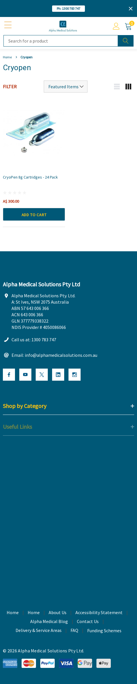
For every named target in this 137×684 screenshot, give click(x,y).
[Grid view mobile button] (128, 86)
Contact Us (88, 621)
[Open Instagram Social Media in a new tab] (74, 375)
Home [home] (13, 613)
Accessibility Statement (99, 613)
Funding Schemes (104, 631)
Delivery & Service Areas (39, 630)
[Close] (131, 8)
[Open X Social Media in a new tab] (42, 375)
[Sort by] (65, 87)
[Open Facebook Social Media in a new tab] (9, 375)
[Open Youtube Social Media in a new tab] (25, 375)
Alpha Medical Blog (49, 621)
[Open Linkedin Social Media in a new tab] (58, 375)
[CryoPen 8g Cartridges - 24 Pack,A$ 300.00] (34, 132)
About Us (57, 613)
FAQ (74, 630)
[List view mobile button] (117, 86)
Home (34, 613)
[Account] (116, 26)
